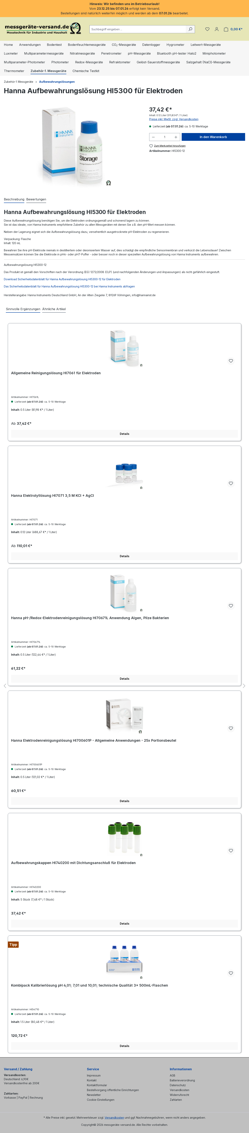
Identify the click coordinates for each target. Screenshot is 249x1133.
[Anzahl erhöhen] (176, 137)
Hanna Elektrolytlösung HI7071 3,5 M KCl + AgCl (52, 495)
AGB (172, 1075)
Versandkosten (179, 1090)
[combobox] (137, 29)
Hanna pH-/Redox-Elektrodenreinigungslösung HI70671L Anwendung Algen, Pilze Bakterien (90, 618)
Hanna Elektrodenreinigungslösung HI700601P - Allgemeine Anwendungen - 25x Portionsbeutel (93, 740)
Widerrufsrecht (179, 1094)
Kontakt (91, 1080)
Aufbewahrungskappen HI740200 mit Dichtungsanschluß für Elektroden (73, 863)
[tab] (14, 199)
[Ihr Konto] (216, 29)
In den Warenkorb (213, 137)
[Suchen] (190, 29)
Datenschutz (178, 1085)
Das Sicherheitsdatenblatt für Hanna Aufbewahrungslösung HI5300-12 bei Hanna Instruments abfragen (69, 286)
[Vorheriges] (5, 686)
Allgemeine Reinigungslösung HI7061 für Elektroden (56, 373)
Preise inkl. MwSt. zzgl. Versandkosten (173, 119)
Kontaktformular (97, 1085)
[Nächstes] (244, 686)
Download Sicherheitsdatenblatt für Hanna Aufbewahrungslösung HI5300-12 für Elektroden (62, 279)
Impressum (94, 1075)
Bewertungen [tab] (36, 199)
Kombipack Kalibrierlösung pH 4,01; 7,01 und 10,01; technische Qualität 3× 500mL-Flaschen (89, 985)
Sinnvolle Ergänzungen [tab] (23, 309)
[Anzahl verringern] (153, 137)
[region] (72, 147)
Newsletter (94, 1094)
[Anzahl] (164, 137)
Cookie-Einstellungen (100, 1099)
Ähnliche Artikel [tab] (54, 309)
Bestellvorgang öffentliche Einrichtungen (113, 1090)
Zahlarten (176, 1099)
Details (124, 433)
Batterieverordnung (182, 1080)
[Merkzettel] (207, 29)
